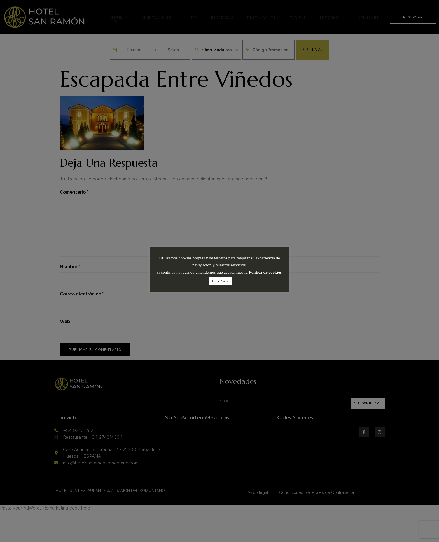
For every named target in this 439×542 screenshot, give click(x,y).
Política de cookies (265, 272)
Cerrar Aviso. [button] (220, 281)
